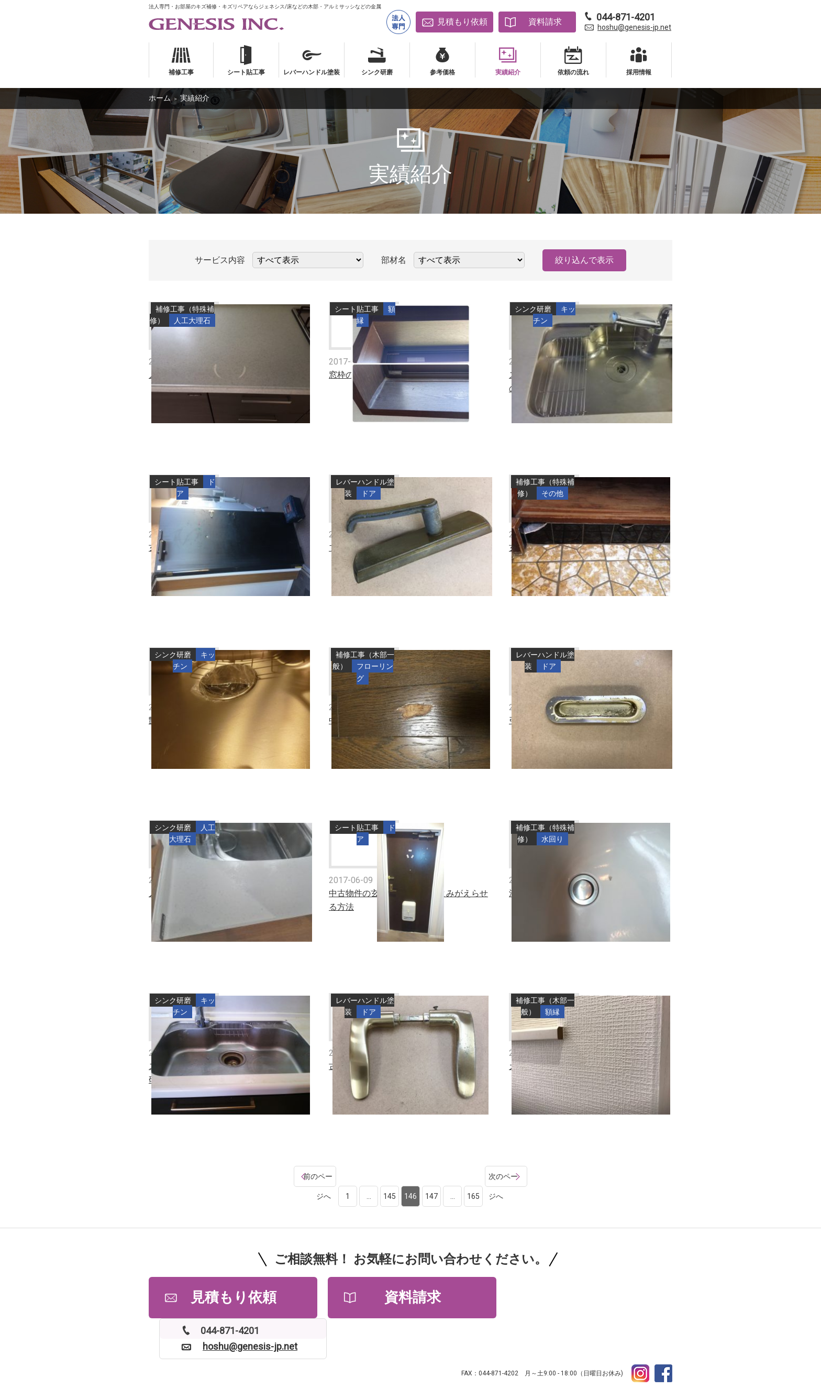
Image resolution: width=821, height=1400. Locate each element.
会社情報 (288, 1358)
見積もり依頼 (462, 22)
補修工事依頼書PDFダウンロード (549, 1358)
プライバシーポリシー (392, 1358)
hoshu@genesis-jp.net (634, 27)
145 (389, 1176)
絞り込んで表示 (584, 260)
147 (431, 1176)
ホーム (160, 98)
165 (473, 1176)
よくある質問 (238, 1358)
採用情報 (328, 1358)
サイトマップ (462, 1358)
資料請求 (545, 22)
